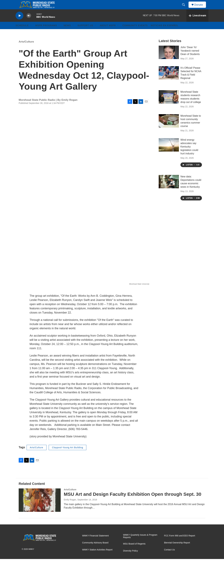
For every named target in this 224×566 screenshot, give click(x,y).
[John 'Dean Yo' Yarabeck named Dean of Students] (169, 59)
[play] (19, 22)
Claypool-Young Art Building (67, 454)
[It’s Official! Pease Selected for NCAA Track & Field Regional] (169, 80)
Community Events (135, 32)
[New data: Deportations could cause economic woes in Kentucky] (169, 188)
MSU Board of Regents (134, 551)
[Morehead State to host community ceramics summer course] (169, 128)
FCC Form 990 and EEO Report (179, 543)
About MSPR (108, 32)
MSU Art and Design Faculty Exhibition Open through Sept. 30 (132, 501)
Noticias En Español (164, 32)
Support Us (85, 32)
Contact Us (169, 557)
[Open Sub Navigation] (31, 32)
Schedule (22, 32)
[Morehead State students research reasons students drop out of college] (169, 104)
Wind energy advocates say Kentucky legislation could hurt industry (189, 153)
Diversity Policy (130, 558)
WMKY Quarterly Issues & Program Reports (140, 543)
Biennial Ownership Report (177, 550)
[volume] (28, 22)
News (67, 32)
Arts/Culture (26, 48)
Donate (200, 8)
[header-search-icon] (185, 8)
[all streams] (197, 22)
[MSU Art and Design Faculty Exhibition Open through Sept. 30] (40, 507)
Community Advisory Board (95, 550)
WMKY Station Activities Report (97, 557)
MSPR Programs (46, 32)
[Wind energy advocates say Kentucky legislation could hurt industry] (169, 152)
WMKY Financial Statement (95, 543)
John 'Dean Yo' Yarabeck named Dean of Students (190, 57)
